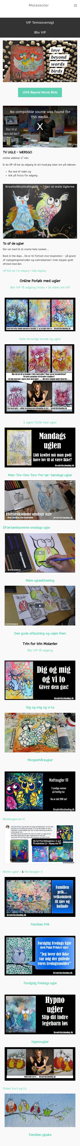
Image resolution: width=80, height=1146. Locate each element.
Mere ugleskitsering (40, 581)
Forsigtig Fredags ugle (40, 983)
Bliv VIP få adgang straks (28, 287)
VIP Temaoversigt (40, 23)
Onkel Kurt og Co (14, 1088)
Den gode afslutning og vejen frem (40, 633)
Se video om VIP (59, 287)
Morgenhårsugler (40, 760)
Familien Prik (40, 924)
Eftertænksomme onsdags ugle (26, 528)
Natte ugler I (12, 871)
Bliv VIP (40, 32)
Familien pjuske (40, 1135)
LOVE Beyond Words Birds (40, 92)
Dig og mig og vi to (40, 707)
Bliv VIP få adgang (40, 650)
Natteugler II (33, 871)
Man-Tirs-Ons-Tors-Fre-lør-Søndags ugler (40, 475)
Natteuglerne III (14, 819)
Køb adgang (39, 270)
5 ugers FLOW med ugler (40, 422)
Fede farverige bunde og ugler (40, 339)
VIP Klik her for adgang (16, 270)
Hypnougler (40, 1042)
